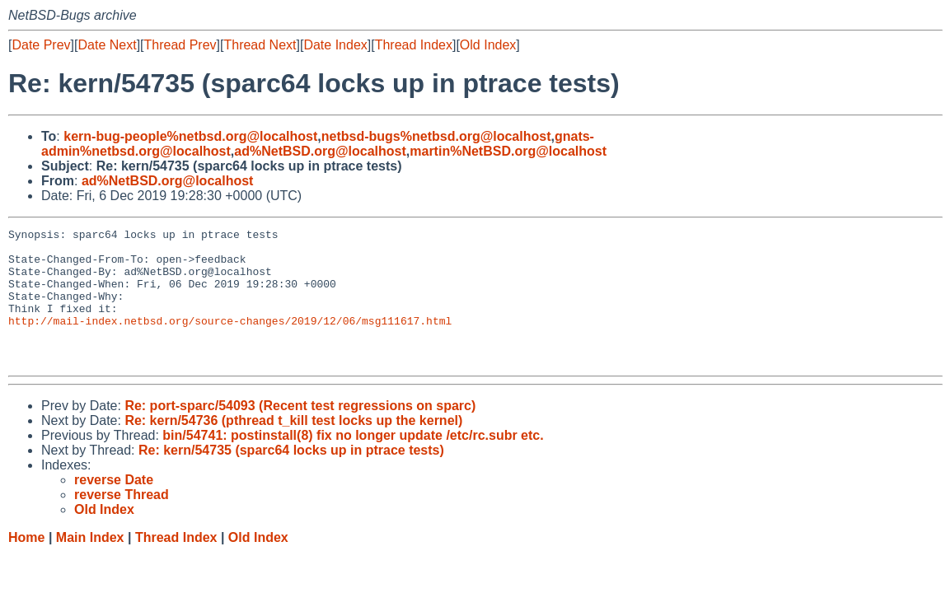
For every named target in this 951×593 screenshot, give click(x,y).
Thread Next (259, 45)
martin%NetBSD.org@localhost (508, 151)
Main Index (90, 565)
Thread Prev (180, 45)
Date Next (106, 45)
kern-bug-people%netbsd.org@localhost (190, 136)
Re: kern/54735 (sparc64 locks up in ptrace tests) (291, 477)
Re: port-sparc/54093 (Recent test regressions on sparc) (300, 433)
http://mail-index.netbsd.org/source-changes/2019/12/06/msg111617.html (230, 340)
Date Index (335, 45)
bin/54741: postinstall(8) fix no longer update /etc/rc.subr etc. (352, 462)
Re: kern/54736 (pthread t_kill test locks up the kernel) (293, 448)
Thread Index (413, 45)
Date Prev (41, 45)
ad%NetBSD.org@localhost (320, 151)
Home (26, 565)
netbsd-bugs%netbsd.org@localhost (436, 136)
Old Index (488, 45)
